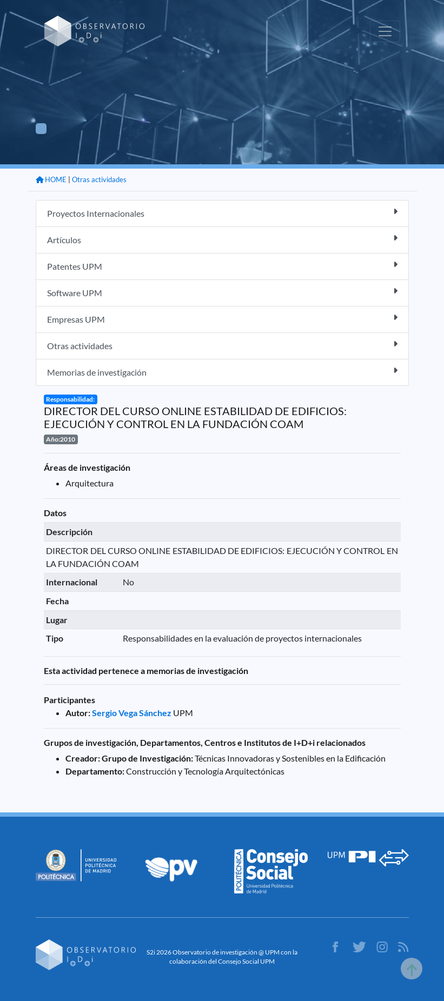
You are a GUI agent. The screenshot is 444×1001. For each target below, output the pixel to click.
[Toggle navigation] (385, 31)
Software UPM (222, 292)
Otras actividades (99, 179)
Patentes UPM (222, 265)
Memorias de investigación (222, 371)
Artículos (222, 239)
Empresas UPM (222, 318)
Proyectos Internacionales (222, 212)
